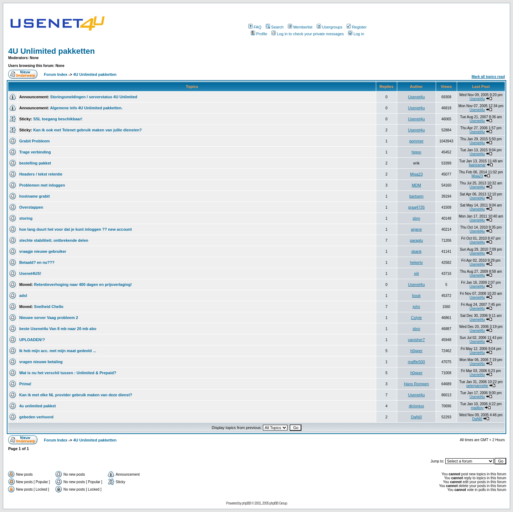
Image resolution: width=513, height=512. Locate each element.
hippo (416, 152)
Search (275, 27)
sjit (416, 273)
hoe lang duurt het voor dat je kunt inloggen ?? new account (75, 229)
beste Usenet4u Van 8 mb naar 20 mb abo (57, 328)
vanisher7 (416, 340)
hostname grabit (34, 196)
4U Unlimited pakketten (51, 51)
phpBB (246, 503)
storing (25, 218)
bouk (416, 295)
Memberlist (300, 27)
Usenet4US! (30, 273)
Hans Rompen (416, 384)
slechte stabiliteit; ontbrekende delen (53, 240)
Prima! (25, 384)
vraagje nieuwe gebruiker (42, 251)
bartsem (416, 196)
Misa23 (416, 174)
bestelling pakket (35, 163)
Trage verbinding (35, 152)
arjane (416, 229)
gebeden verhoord (36, 417)
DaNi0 (416, 417)
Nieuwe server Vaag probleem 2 (48, 317)
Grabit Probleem (34, 141)
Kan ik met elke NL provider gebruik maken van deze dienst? (75, 395)
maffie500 (416, 362)
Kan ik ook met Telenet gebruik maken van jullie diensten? (87, 130)
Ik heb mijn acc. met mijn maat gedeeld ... (57, 351)
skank (416, 251)
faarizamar (477, 165)
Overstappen (31, 207)
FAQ (254, 27)
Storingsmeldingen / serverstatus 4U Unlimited (94, 97)
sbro (416, 218)
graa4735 (416, 207)
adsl (23, 295)
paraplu (416, 240)
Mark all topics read (488, 77)
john (416, 306)
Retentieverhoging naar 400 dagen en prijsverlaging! (83, 284)
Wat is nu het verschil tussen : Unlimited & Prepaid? (67, 373)
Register (357, 27)
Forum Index (55, 74)
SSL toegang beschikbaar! (57, 119)
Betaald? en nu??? (37, 262)
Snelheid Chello (49, 306)
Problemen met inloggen (42, 185)
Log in (356, 34)
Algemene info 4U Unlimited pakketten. (86, 108)
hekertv (416, 262)
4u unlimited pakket (37, 406)
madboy (477, 408)
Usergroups (329, 27)
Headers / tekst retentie (40, 174)
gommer (416, 141)
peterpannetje (477, 386)
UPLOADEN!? (32, 340)
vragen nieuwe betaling (41, 362)
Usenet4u (416, 97)
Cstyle (416, 317)
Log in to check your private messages (307, 34)
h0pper (416, 351)
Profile (259, 34)
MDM (416, 185)
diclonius (416, 406)
